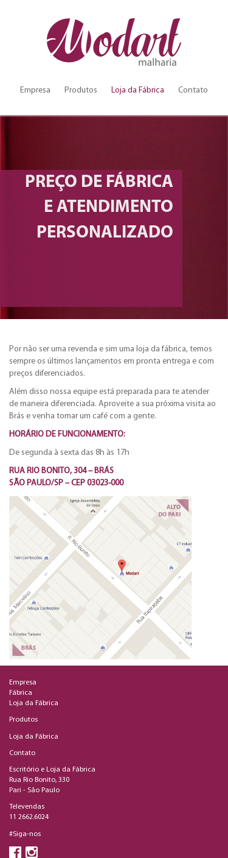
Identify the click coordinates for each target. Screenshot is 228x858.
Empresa (35, 90)
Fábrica (20, 693)
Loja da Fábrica (137, 90)
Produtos (80, 90)
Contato (193, 90)
